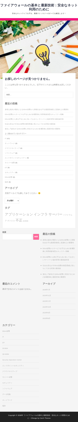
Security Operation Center (12, 360)
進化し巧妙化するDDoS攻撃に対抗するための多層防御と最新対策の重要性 (32, 129)
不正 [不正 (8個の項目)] (19, 220)
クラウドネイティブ (12, 148)
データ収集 (6, 394)
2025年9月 (46, 313)
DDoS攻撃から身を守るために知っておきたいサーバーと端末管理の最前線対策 (34, 119)
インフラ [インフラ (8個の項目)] (41, 214)
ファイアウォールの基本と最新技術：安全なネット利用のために (39, 7)
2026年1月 (46, 290)
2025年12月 (47, 295)
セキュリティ (10, 172)
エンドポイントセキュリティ (15, 158)
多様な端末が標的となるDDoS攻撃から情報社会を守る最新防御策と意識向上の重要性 (37, 109)
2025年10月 (47, 307)
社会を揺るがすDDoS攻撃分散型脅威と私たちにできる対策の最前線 (30, 124)
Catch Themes (45, 418)
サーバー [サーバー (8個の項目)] (55, 214)
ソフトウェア (10, 153)
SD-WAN (5, 354)
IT (5, 138)
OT (6, 167)
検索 (4, 232)
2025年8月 (46, 318)
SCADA (5, 348)
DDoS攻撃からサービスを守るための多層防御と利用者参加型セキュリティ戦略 (34, 114)
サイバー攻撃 (10, 163)
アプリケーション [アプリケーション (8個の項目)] (19, 214)
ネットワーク (10, 143)
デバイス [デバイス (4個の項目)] (11, 221)
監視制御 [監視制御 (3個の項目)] (25, 221)
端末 (6, 182)
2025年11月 (47, 301)
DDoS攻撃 (8, 177)
